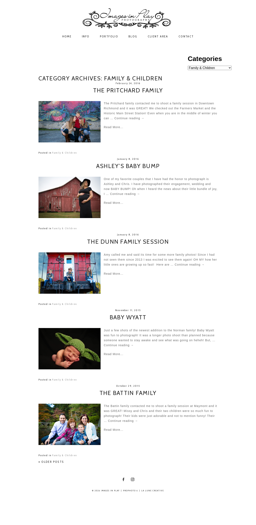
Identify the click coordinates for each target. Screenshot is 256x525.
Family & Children (64, 152)
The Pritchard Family (128, 90)
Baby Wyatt (128, 317)
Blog (133, 36)
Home (67, 36)
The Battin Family (128, 393)
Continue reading (129, 118)
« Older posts (51, 462)
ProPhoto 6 (130, 490)
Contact (186, 36)
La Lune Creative (152, 490)
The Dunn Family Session (128, 241)
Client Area (158, 36)
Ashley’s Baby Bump (128, 166)
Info (86, 36)
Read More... (113, 127)
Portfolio (109, 36)
